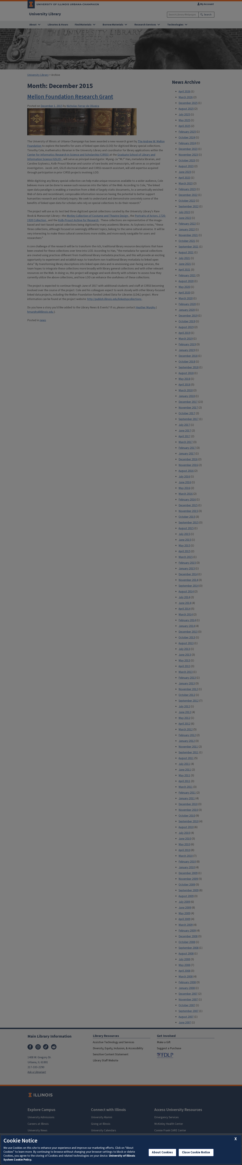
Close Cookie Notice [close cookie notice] (196, 1152)
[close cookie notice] (235, 1139)
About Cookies (162, 1152)
